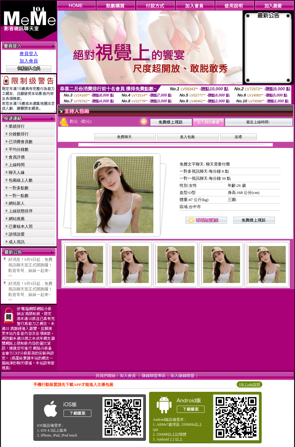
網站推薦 (17, 218)
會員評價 (17, 157)
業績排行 (17, 126)
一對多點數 (19, 188)
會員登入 (28, 53)
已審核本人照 (21, 226)
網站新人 (17, 203)
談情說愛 (17, 234)
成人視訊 (17, 242)
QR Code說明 (249, 384)
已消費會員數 (21, 141)
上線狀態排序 (21, 211)
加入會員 (28, 61)
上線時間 (17, 164)
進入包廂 (187, 137)
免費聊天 (124, 137)
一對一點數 (19, 195)
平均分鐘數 (19, 149)
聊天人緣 (17, 172)
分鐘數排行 (19, 134)
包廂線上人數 (21, 180)
